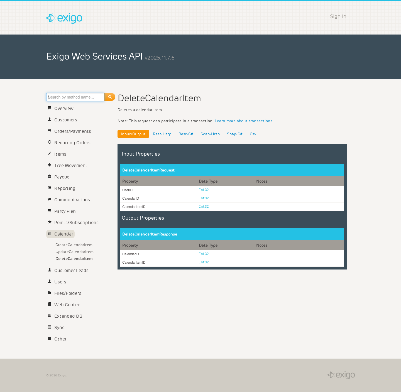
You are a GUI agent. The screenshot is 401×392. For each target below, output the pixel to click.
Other (57, 339)
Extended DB (65, 316)
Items (57, 154)
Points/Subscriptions (73, 223)
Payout (58, 177)
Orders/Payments (69, 131)
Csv (253, 133)
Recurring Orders (69, 143)
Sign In (338, 16)
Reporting (61, 188)
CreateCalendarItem (73, 244)
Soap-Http (210, 133)
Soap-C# (235, 133)
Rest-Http (162, 133)
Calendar (60, 234)
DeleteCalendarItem (73, 258)
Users (57, 282)
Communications (69, 200)
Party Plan (62, 211)
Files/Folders (64, 293)
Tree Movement (67, 165)
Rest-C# (186, 133)
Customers (62, 120)
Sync (56, 327)
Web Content (65, 305)
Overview (61, 108)
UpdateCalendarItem (74, 251)
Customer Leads (68, 270)
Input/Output (133, 133)
